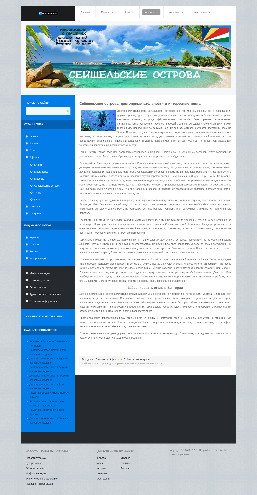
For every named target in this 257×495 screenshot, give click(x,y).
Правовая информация (43, 298)
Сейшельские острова (47, 183)
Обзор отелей (38, 284)
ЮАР (37, 196)
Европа (34, 140)
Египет (38, 162)
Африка (34, 154)
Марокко (39, 176)
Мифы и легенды (40, 270)
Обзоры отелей (35, 465)
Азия (32, 147)
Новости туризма (40, 277)
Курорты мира (38, 255)
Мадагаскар (41, 169)
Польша (34, 242)
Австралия (36, 210)
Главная (34, 133)
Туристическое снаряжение (46, 291)
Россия (34, 249)
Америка (35, 203)
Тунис (37, 190)
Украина (34, 235)
